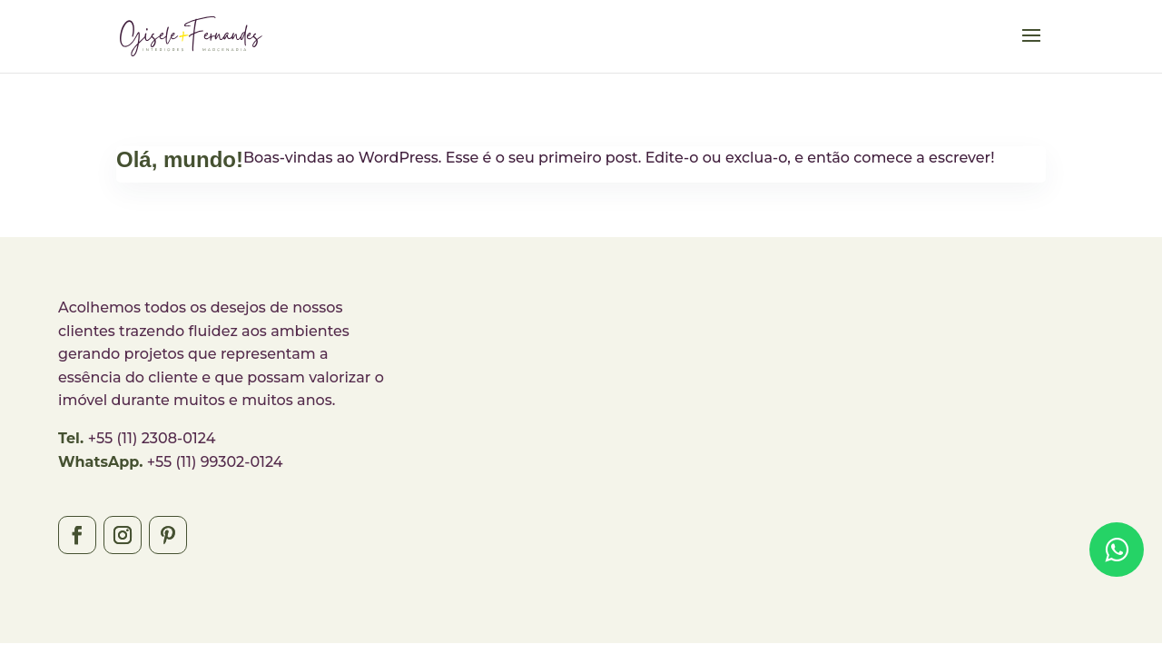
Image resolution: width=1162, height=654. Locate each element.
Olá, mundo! (179, 159)
